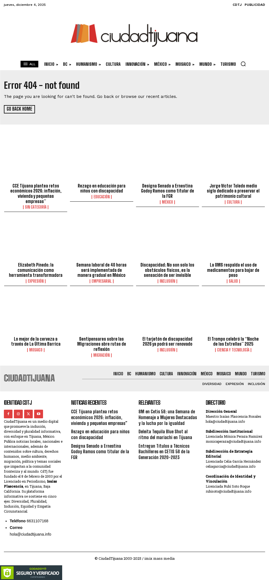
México (167, 201)
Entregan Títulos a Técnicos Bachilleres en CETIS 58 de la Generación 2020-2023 (163, 447)
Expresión (36, 280)
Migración (101, 353)
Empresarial (102, 280)
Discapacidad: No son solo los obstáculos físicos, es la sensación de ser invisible (167, 269)
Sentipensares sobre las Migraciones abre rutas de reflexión (101, 342)
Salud (233, 280)
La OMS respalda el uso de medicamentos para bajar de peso (233, 269)
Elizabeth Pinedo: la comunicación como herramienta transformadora (36, 269)
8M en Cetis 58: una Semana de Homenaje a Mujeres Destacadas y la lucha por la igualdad (168, 415)
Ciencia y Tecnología (233, 348)
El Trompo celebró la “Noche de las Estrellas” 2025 (233, 340)
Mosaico (35, 348)
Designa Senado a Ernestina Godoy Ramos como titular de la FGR (167, 190)
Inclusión (167, 280)
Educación (102, 196)
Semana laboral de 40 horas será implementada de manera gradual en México (101, 269)
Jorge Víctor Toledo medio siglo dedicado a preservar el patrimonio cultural (233, 190)
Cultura (233, 201)
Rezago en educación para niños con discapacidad (101, 188)
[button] (243, 63)
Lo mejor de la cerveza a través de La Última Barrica (36, 340)
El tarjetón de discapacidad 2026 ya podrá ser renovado (167, 340)
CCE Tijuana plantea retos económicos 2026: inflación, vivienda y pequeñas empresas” (35, 193)
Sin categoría (35, 206)
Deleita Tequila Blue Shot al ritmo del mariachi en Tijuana (168, 431)
